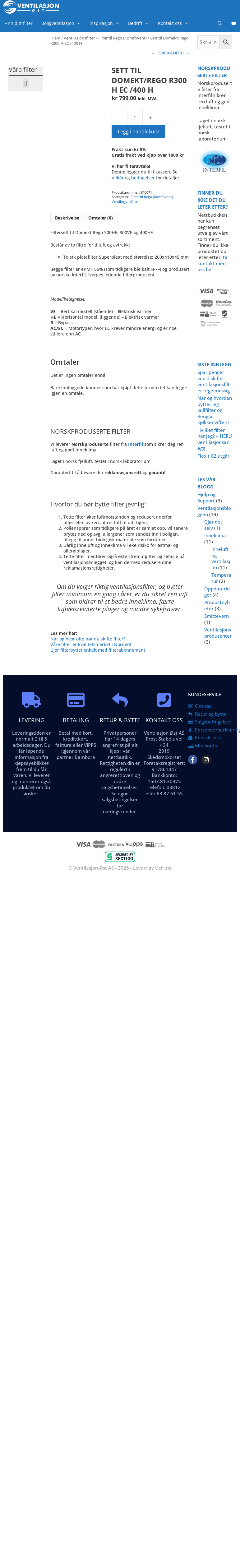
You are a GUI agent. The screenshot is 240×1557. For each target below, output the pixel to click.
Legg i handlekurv (138, 131)
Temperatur (221, 578)
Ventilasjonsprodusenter (218, 632)
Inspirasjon (107, 23)
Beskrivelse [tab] (67, 218)
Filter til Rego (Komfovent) (122, 38)
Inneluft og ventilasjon (220, 558)
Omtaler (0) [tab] (100, 218)
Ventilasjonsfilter (79, 38)
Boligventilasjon (63, 23)
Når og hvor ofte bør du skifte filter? (87, 639)
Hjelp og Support (206, 497)
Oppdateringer (217, 591)
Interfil (135, 444)
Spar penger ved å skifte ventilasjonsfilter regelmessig (213, 381)
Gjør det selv (213, 525)
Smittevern (216, 616)
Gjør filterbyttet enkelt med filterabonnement (97, 650)
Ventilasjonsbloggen (214, 511)
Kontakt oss (175, 23)
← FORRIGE (162, 53)
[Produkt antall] (135, 117)
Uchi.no (163, 868)
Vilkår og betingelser (133, 178)
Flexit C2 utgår (213, 456)
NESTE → (181, 53)
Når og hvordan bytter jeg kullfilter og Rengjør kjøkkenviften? (214, 410)
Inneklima (215, 535)
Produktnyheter (217, 605)
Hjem (55, 38)
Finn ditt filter (18, 23)
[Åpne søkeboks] (220, 23)
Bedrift (140, 23)
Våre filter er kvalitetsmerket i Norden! (90, 644)
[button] (26, 83)
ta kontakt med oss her (212, 263)
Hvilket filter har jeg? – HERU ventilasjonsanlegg (214, 439)
